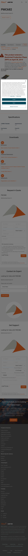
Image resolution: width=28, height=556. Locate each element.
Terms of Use (18, 96)
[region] (14, 94)
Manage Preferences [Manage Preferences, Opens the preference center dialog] (14, 106)
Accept (14, 99)
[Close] (25, 81)
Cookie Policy (12, 96)
